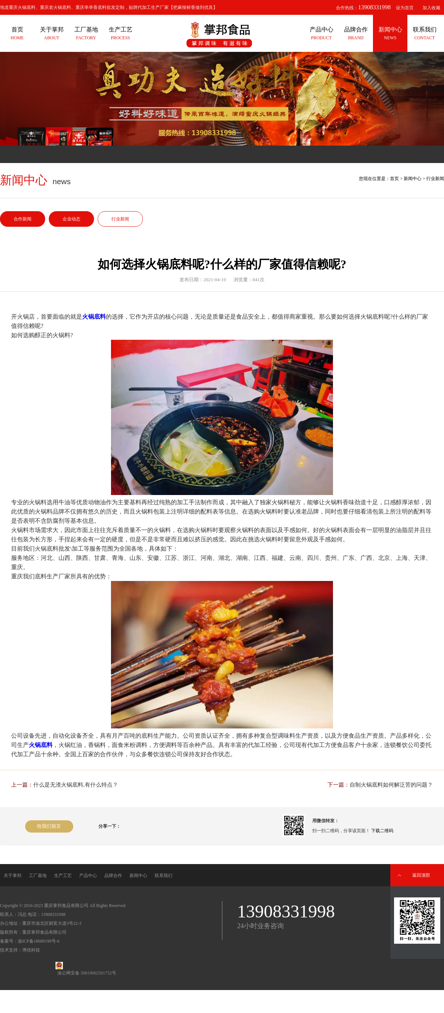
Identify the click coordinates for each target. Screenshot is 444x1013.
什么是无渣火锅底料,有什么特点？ (75, 785)
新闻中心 (412, 178)
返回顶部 (421, 875)
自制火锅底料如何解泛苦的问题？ (391, 785)
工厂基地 (38, 875)
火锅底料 (94, 316)
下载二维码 (382, 830)
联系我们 (163, 875)
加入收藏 (431, 7)
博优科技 (31, 950)
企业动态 (71, 219)
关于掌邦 (12, 875)
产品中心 (88, 875)
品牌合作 (113, 875)
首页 (394, 178)
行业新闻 (120, 219)
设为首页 (405, 7)
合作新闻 (22, 219)
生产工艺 (63, 875)
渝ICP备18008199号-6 (39, 941)
